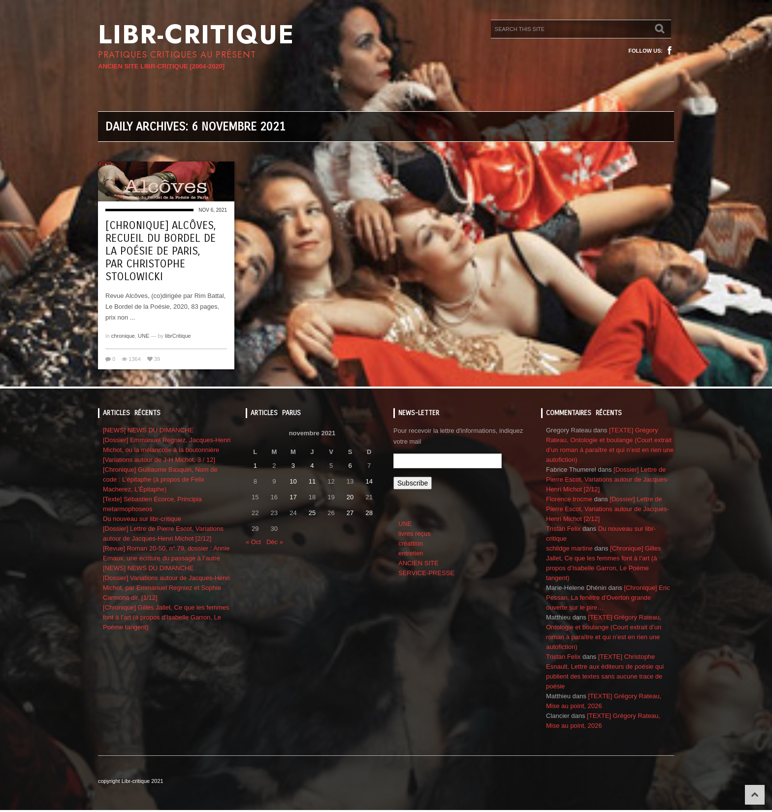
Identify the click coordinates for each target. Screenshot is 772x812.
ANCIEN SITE (418, 563)
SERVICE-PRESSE (426, 573)
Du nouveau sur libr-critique (142, 518)
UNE (143, 336)
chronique (123, 336)
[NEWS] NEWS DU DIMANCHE (148, 430)
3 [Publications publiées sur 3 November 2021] (293, 465)
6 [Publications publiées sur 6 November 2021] (350, 465)
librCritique (178, 336)
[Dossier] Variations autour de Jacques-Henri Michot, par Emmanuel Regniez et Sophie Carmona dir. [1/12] (166, 587)
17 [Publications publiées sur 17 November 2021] (293, 497)
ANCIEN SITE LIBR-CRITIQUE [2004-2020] (161, 66)
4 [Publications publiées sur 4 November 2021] (312, 465)
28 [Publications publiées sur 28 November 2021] (368, 513)
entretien (410, 553)
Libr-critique (196, 34)
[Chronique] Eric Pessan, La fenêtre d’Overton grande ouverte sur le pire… (608, 597)
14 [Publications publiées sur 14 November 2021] (368, 481)
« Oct (253, 542)
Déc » (274, 542)
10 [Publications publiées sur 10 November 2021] (293, 481)
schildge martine (569, 548)
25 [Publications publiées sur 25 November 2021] (312, 513)
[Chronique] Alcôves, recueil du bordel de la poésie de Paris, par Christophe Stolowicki (160, 251)
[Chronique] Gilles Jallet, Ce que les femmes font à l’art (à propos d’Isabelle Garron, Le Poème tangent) (166, 617)
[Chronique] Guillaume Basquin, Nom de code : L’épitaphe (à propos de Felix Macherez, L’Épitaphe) (160, 479)
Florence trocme (569, 499)
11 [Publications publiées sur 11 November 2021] (312, 481)
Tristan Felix (563, 528)
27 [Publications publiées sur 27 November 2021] (350, 513)
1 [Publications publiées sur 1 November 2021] (255, 465)
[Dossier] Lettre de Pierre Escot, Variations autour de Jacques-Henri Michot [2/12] (607, 479)
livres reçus (414, 533)
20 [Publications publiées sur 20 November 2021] (350, 497)
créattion (410, 543)
